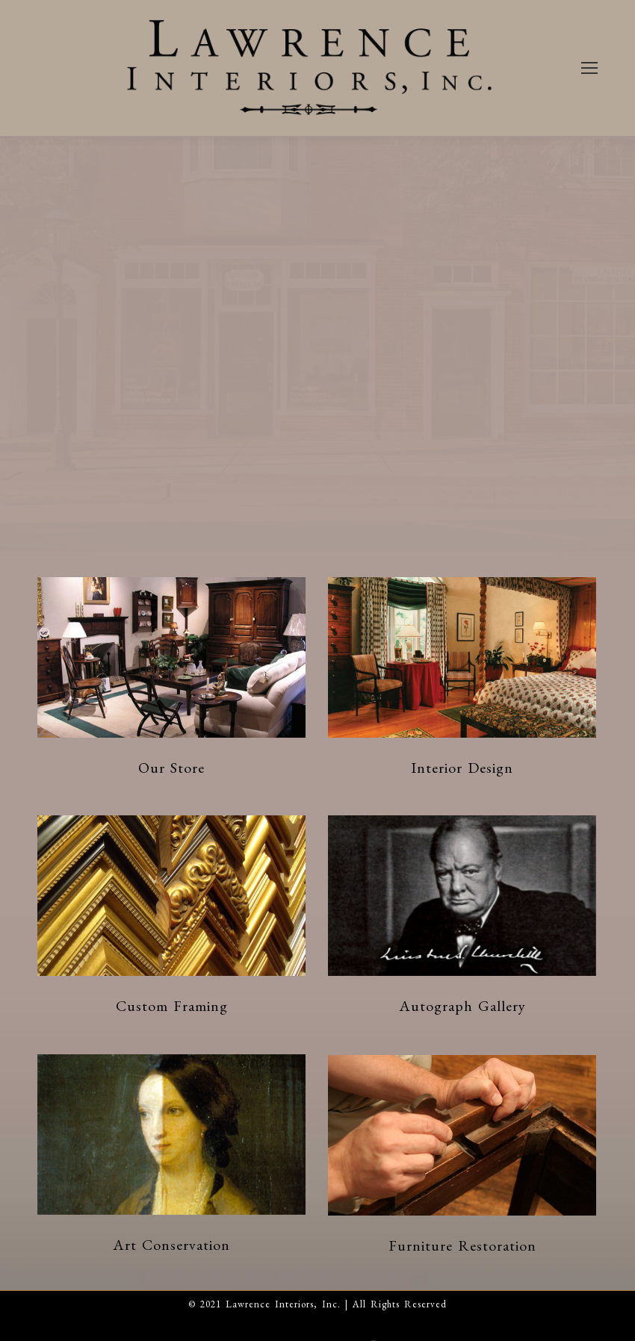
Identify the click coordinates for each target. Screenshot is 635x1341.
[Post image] (171, 657)
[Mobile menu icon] (589, 68)
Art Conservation (171, 1244)
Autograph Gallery (462, 1005)
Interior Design (462, 767)
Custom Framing (172, 1005)
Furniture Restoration (462, 1245)
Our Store (171, 767)
